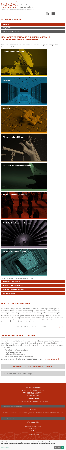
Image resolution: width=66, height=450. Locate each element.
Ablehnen (57, 447)
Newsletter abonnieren (9, 419)
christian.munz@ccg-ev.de (50, 359)
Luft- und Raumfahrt (8, 293)
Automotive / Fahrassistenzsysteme (13, 289)
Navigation (5, 24)
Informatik (7, 80)
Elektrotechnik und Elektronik (11, 281)
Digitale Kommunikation (13, 51)
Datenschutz (33, 428)
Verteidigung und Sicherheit (15, 194)
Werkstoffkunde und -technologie (17, 223)
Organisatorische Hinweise (33, 426)
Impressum (33, 430)
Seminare (8, 19)
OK (63, 447)
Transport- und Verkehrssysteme (17, 165)
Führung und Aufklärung (13, 137)
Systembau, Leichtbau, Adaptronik (12, 285)
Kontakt (33, 425)
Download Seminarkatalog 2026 (12, 406)
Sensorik (6, 108)
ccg (30, 395)
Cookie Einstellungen (33, 434)
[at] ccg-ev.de (35, 395)
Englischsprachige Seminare (11, 32)
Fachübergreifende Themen (14, 251)
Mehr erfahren (5, 447)
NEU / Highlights (7, 28)
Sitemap (33, 432)
